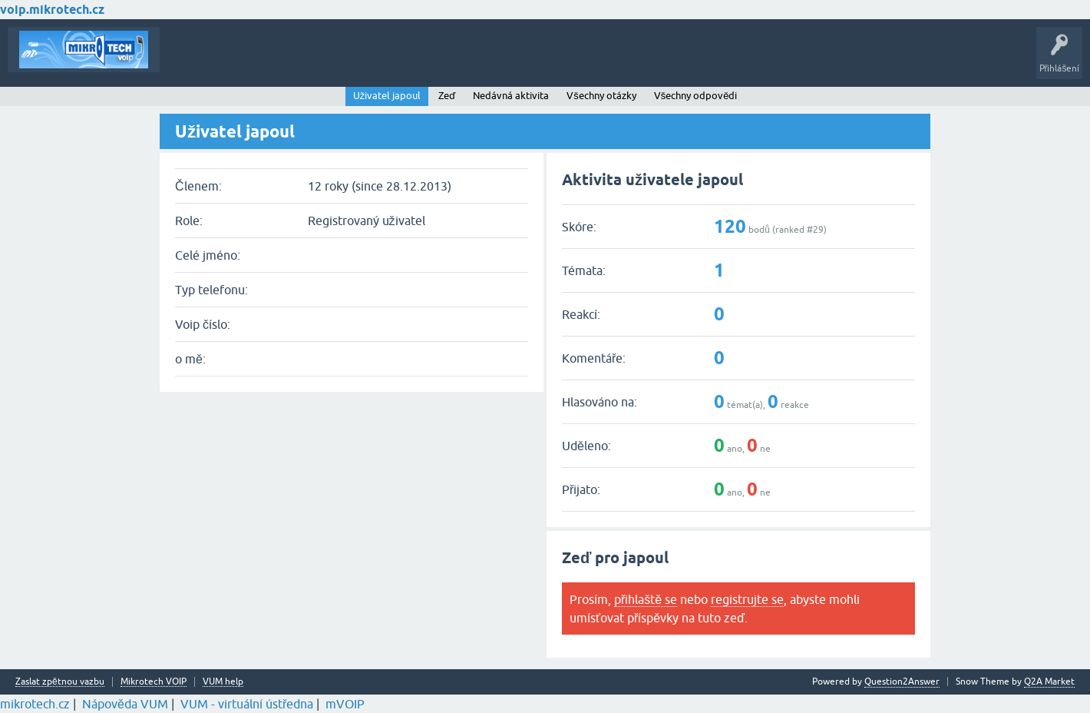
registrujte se (747, 599)
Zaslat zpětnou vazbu (59, 682)
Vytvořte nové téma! (464, 61)
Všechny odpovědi (696, 95)
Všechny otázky (601, 95)
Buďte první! (245, 61)
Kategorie (380, 61)
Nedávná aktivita (511, 95)
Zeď (446, 95)
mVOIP (345, 704)
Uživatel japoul (387, 95)
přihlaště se (645, 599)
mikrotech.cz (35, 704)
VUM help (223, 682)
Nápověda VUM (125, 704)
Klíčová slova (316, 61)
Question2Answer (902, 681)
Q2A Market (1049, 681)
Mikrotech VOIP (154, 682)
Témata (187, 61)
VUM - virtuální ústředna (246, 704)
